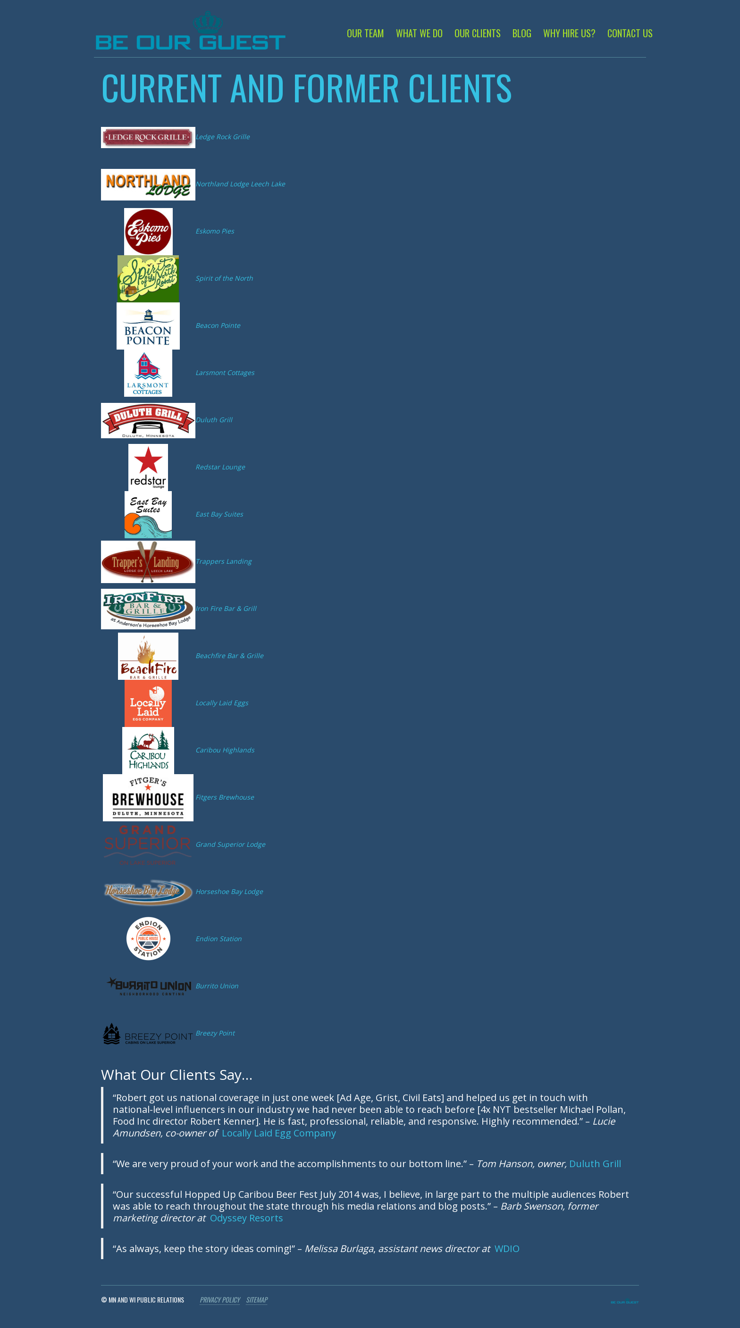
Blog (522, 33)
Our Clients (477, 33)
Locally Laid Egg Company (279, 1133)
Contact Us (630, 33)
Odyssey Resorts (246, 1217)
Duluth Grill (595, 1163)
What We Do (419, 33)
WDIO (507, 1248)
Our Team (365, 33)
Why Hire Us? (569, 33)
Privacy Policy (220, 1299)
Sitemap (256, 1299)
